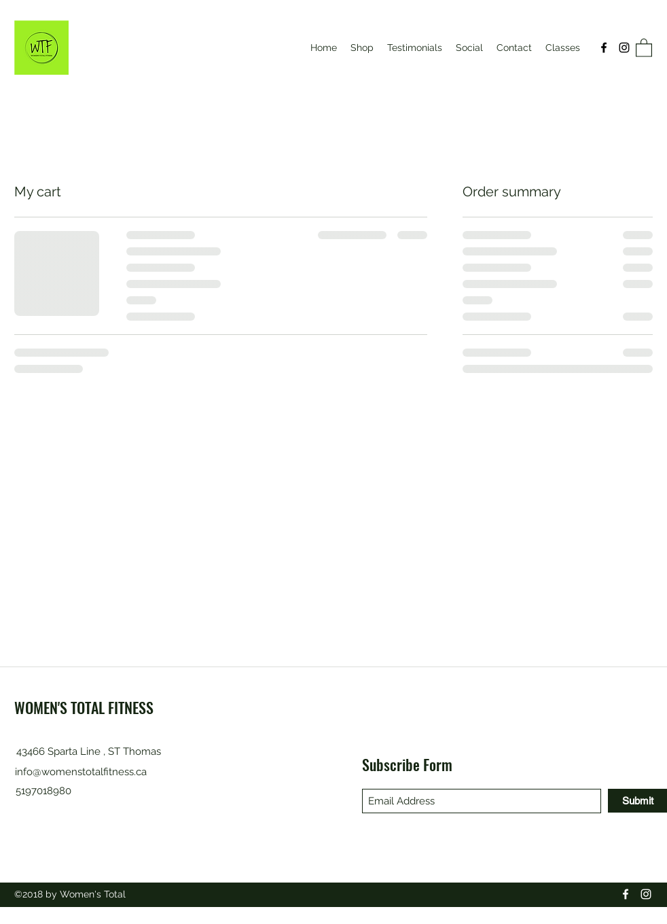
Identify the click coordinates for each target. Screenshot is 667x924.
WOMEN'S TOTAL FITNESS (84, 707)
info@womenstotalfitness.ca (81, 772)
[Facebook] (604, 47)
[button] (644, 47)
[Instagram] (624, 47)
